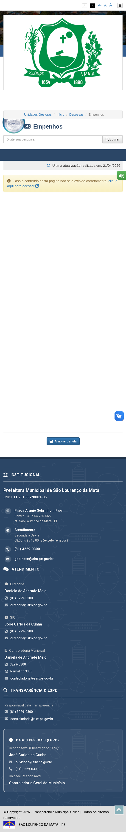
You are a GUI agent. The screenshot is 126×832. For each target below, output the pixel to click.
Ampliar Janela (63, 441)
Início (60, 114)
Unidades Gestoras (38, 114)
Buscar (113, 139)
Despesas (76, 114)
